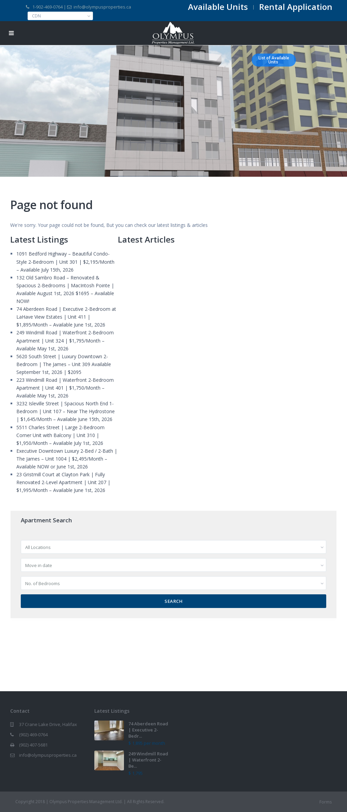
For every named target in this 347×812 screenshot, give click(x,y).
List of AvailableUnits (273, 60)
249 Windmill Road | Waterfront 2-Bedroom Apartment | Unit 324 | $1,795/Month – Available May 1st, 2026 (65, 340)
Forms (325, 802)
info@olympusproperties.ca (48, 755)
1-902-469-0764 (47, 7)
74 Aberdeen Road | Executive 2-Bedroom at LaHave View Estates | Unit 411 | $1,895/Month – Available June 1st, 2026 (66, 317)
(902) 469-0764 (33, 734)
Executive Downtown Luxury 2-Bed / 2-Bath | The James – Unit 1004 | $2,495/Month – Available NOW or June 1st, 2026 (66, 459)
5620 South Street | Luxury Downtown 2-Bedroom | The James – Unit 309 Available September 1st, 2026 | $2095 (63, 364)
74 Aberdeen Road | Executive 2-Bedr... (148, 730)
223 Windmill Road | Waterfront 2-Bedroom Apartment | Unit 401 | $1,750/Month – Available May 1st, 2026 (65, 388)
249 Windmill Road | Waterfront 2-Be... (148, 760)
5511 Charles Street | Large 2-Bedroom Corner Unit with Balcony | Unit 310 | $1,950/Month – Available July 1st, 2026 (60, 435)
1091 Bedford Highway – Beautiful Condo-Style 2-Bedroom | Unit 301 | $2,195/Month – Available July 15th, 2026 (65, 261)
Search (173, 601)
